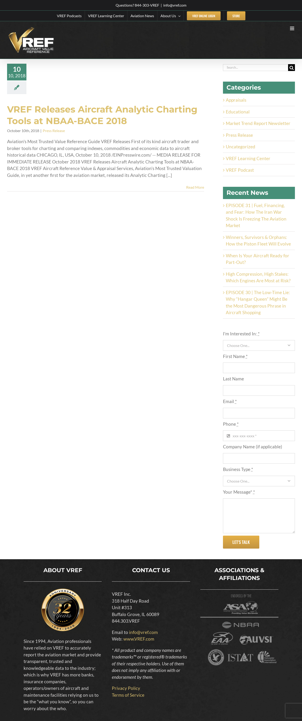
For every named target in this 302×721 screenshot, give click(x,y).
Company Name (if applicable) (252, 446)
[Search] (291, 67)
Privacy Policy (126, 688)
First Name (235, 356)
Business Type (238, 469)
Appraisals (236, 100)
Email (230, 401)
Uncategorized (240, 146)
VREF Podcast (240, 170)
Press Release (54, 130)
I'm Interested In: (241, 333)
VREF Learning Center (248, 158)
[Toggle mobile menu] (292, 28)
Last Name (233, 378)
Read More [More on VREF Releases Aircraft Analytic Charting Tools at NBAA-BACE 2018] (195, 187)
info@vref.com (174, 5)
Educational (238, 111)
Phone (231, 424)
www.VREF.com (138, 639)
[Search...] (255, 67)
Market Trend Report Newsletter (258, 123)
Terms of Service (128, 695)
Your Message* (239, 492)
